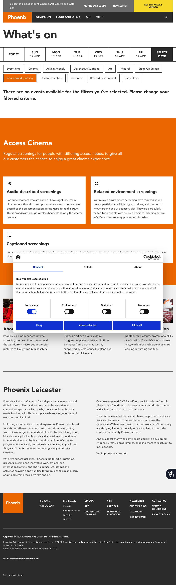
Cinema (33, 68)
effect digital (17, 575)
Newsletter (120, 6)
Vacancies (136, 511)
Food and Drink (68, 17)
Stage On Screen (149, 68)
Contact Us (159, 501)
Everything (13, 68)
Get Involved (138, 517)
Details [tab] (88, 266)
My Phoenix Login (95, 6)
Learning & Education (114, 513)
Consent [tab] (38, 266)
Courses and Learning (20, 78)
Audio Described (52, 78)
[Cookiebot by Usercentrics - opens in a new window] (146, 257)
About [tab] (138, 266)
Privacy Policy (161, 514)
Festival (125, 68)
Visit (99, 17)
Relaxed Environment (103, 78)
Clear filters (132, 78)
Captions (76, 78)
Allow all (137, 325)
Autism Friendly (55, 68)
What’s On (43, 17)
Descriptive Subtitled (87, 68)
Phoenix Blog (138, 506)
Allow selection (88, 325)
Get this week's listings (153, 6)
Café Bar (112, 506)
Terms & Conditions (159, 507)
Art (88, 17)
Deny (39, 325)
